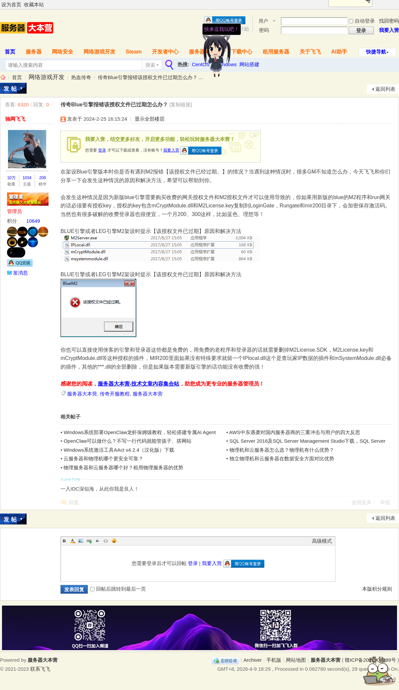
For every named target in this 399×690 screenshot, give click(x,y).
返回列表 (385, 89)
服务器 (34, 52)
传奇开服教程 (115, 394)
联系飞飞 (40, 669)
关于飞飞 (310, 52)
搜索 (150, 65)
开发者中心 (165, 52)
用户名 (263, 21)
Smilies (114, 540)
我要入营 (389, 30)
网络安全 (62, 52)
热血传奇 (81, 77)
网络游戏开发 (99, 52)
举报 (385, 502)
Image (80, 540)
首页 (17, 77)
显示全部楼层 (150, 119)
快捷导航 (376, 52)
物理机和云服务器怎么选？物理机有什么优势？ (281, 450)
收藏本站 (34, 4)
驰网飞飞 (15, 119)
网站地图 (296, 660)
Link (89, 540)
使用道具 (361, 502)
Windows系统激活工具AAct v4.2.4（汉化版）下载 (119, 450)
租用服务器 (276, 52)
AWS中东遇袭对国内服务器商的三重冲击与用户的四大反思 (294, 432)
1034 (27, 177)
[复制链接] (180, 104)
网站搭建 (249, 64)
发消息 (20, 273)
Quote (97, 540)
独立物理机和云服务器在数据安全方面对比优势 (281, 458)
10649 (33, 221)
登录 (102, 150)
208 (42, 177)
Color (72, 540)
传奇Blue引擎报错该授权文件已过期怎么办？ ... (150, 77)
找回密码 (389, 21)
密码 (264, 30)
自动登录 (362, 21)
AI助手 (339, 52)
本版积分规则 (377, 589)
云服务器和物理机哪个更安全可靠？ (103, 458)
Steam (134, 52)
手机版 (273, 660)
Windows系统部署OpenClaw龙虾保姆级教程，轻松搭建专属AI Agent (140, 432)
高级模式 (322, 541)
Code (105, 540)
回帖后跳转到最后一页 (118, 589)
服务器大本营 (2, 77)
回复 (74, 502)
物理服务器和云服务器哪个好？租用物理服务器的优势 (123, 467)
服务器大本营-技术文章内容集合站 (138, 384)
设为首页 (11, 4)
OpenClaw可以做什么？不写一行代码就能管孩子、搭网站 (128, 441)
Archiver (252, 660)
